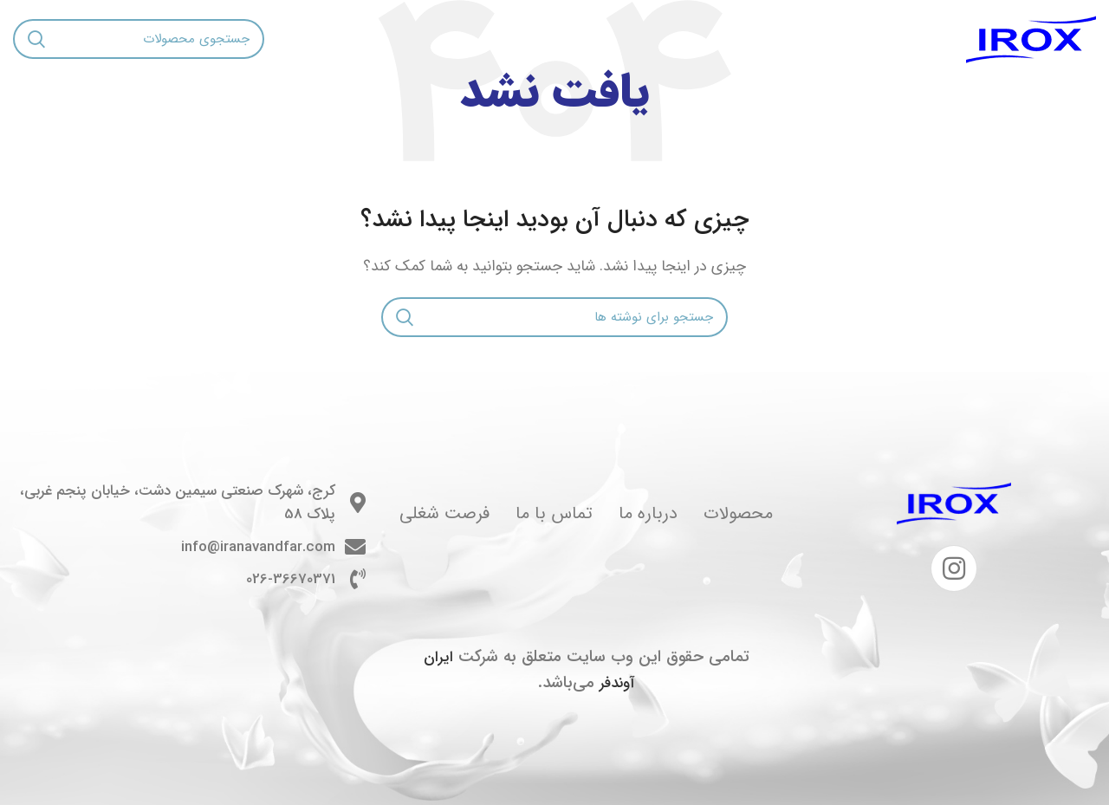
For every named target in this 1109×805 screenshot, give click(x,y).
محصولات (738, 513)
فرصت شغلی (444, 513)
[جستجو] (138, 39)
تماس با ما (554, 513)
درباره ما (648, 513)
